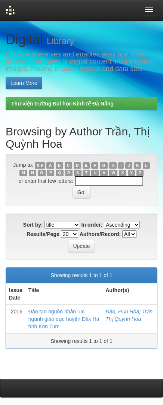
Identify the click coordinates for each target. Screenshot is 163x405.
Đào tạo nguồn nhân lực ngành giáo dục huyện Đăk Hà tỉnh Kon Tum (63, 319)
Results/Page (43, 234)
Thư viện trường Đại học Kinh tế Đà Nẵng (62, 104)
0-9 (40, 165)
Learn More (23, 83)
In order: (92, 225)
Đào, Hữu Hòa (122, 312)
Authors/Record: (100, 234)
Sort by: (33, 225)
